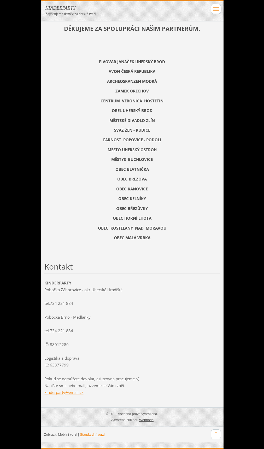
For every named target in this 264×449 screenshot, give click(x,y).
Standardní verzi (92, 434)
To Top (216, 434)
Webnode (146, 420)
